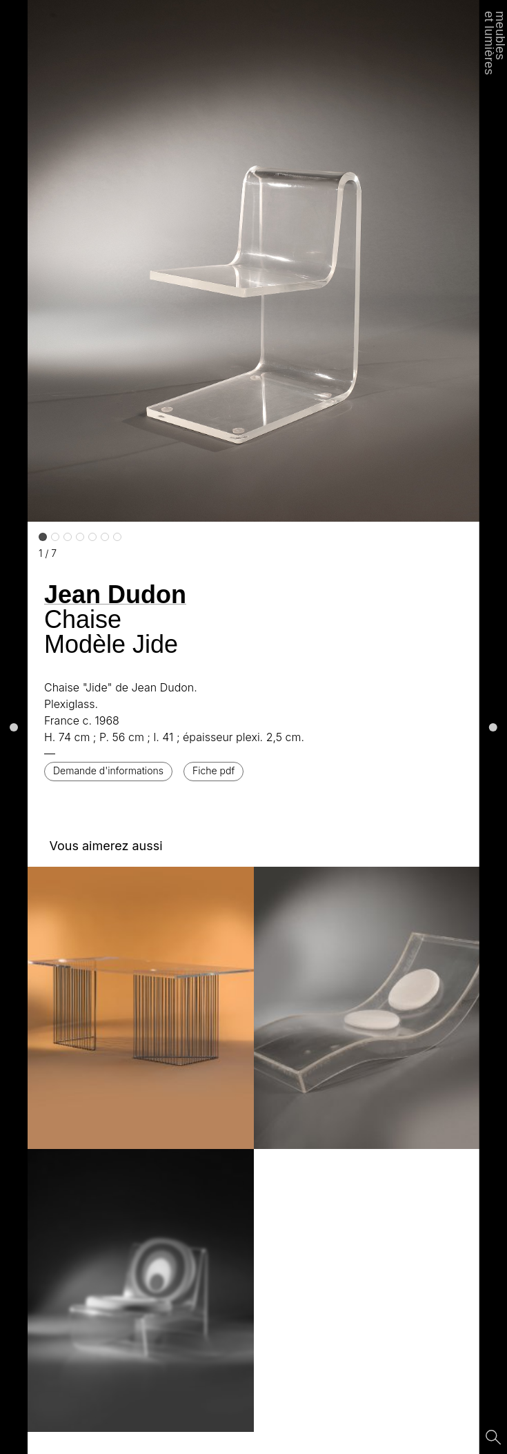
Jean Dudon (115, 594)
